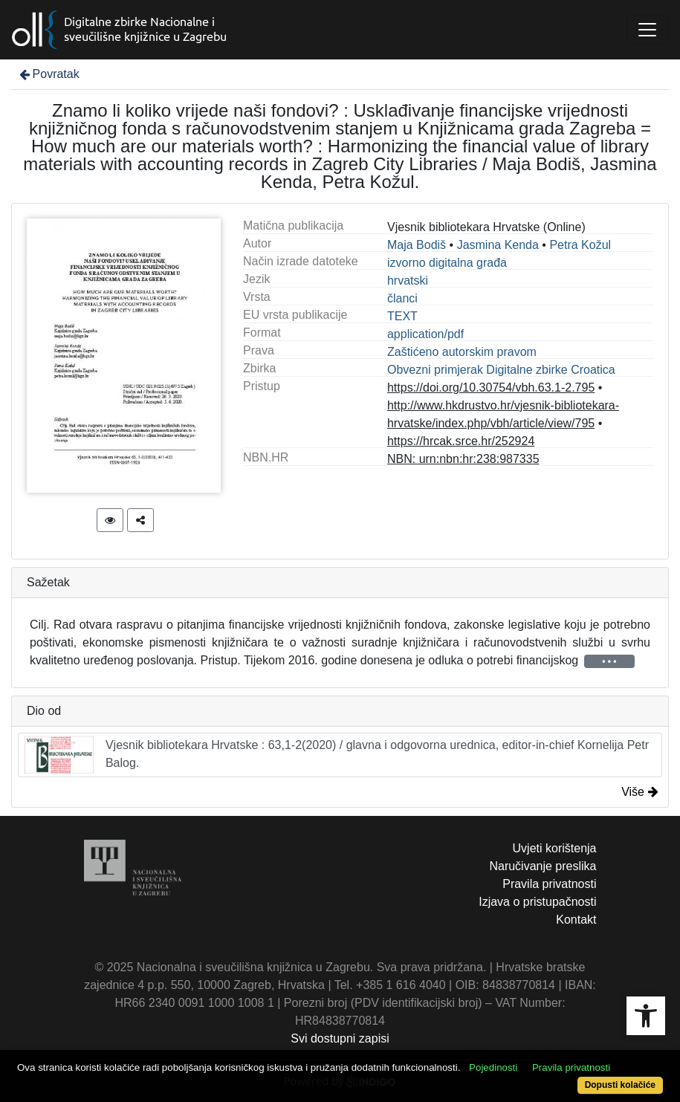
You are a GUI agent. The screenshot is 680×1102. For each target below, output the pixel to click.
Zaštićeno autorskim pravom (462, 352)
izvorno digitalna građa (447, 262)
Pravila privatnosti (549, 884)
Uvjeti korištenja (555, 848)
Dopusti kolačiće (620, 1085)
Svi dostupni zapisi (340, 1038)
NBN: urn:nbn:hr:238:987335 (463, 459)
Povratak (48, 74)
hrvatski (407, 280)
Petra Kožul (580, 245)
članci (402, 298)
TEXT (402, 316)
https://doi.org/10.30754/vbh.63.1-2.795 (491, 387)
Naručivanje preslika (542, 866)
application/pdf (425, 334)
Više (639, 791)
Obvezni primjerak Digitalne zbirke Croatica (501, 369)
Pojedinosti (493, 1067)
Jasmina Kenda (498, 245)
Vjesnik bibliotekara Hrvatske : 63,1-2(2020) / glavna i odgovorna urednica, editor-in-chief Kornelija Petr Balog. (337, 755)
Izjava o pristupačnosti (537, 901)
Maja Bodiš (416, 245)
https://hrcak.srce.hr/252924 (460, 441)
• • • (609, 661)
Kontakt (576, 919)
